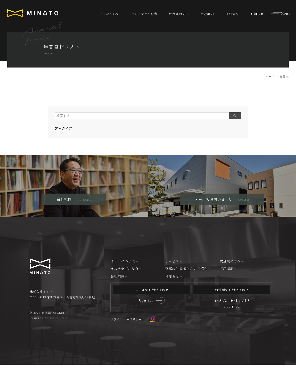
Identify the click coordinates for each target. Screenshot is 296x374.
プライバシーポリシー (126, 329)
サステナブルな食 (144, 14)
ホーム (270, 76)
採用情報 (232, 14)
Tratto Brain (58, 326)
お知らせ (257, 14)
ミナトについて (108, 14)
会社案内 (207, 14)
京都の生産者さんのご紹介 (186, 277)
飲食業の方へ (179, 14)
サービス (172, 270)
